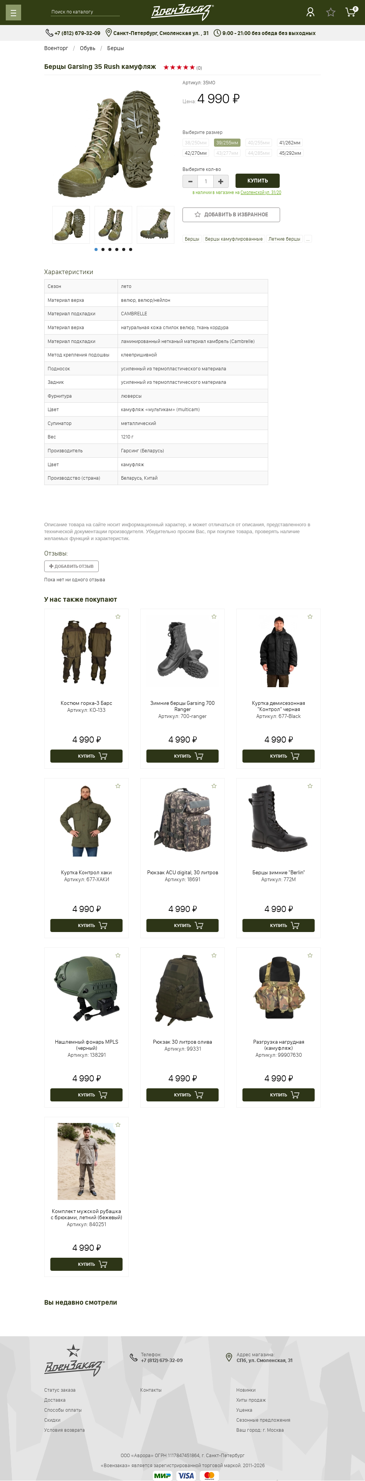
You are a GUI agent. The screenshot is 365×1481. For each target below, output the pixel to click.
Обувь (87, 48)
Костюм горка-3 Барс (86, 703)
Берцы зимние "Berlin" (278, 872)
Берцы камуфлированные (234, 239)
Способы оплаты (63, 1410)
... (308, 239)
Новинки (245, 1390)
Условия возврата (64, 1430)
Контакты (151, 1390)
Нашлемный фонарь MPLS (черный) (86, 1044)
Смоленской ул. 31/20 (261, 192)
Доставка (55, 1400)
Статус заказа (60, 1390)
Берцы (115, 48)
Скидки (52, 1420)
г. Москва (273, 1430)
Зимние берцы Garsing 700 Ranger (182, 706)
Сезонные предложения (263, 1420)
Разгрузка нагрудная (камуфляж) (278, 1044)
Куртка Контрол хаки (86, 872)
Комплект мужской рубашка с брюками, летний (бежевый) (86, 1214)
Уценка (244, 1410)
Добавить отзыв (71, 566)
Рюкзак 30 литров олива (182, 1041)
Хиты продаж (251, 1400)
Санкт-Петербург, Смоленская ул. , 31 (157, 33)
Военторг (56, 48)
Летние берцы (284, 239)
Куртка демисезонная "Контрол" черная (278, 706)
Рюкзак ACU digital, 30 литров (182, 872)
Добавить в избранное (231, 214)
